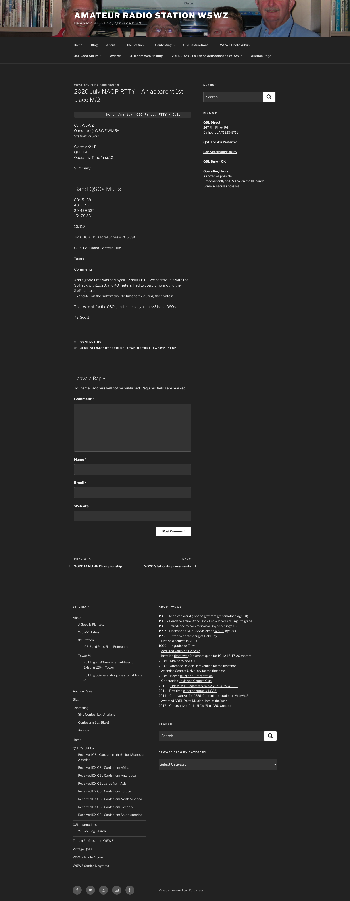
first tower (181, 656)
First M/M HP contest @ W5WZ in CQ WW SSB (204, 686)
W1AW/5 (241, 695)
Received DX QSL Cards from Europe (104, 791)
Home (78, 45)
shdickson (109, 85)
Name (80, 459)
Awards (115, 56)
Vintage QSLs (82, 849)
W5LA (219, 631)
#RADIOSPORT (139, 348)
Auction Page (261, 56)
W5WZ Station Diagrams (91, 866)
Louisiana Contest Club (195, 681)
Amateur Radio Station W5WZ (151, 15)
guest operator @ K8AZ (200, 691)
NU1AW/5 (200, 705)
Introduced (177, 626)
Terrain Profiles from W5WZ (93, 840)
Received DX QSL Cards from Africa (103, 767)
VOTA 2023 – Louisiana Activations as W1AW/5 (206, 56)
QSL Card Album (88, 56)
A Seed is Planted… (91, 624)
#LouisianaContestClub (102, 348)
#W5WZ (159, 348)
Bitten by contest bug (184, 636)
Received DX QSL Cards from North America (110, 799)
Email (80, 483)
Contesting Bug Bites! (93, 722)
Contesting (165, 45)
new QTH (191, 661)
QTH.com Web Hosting (146, 56)
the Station (137, 45)
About (113, 45)
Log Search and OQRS (220, 152)
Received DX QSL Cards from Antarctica (107, 775)
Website (81, 506)
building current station (196, 676)
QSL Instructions (197, 45)
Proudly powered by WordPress (181, 890)
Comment (84, 399)
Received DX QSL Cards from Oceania (105, 807)
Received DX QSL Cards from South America (110, 815)
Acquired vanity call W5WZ (180, 651)
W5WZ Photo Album (235, 45)
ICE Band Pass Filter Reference (105, 646)
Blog (94, 45)
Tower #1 (84, 656)
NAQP (172, 348)
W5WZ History (89, 632)
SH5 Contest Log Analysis (96, 714)
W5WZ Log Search (92, 831)
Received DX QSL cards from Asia (102, 783)
